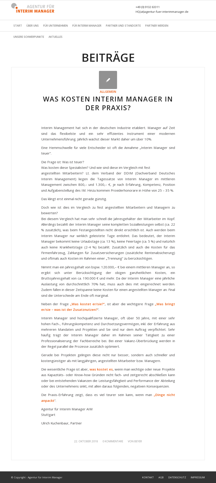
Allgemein (108, 92)
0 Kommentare (113, 441)
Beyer (138, 441)
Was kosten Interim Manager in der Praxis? (108, 103)
